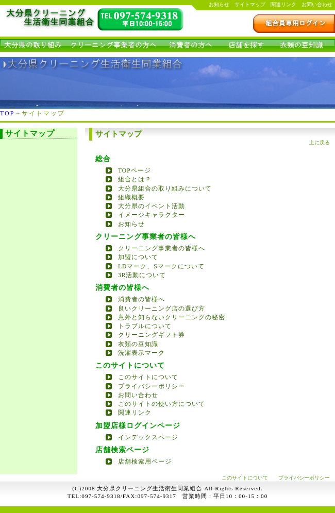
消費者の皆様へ (141, 299)
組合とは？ (135, 179)
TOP (7, 113)
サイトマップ (249, 4)
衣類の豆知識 (138, 344)
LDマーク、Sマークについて (161, 266)
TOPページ (134, 170)
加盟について (138, 257)
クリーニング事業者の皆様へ (161, 248)
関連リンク (283, 4)
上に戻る (319, 142)
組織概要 (131, 197)
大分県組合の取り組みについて (165, 188)
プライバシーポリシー (151, 386)
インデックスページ (148, 437)
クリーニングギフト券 (151, 335)
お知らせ (219, 4)
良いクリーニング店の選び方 (161, 308)
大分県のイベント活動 (151, 206)
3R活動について (142, 275)
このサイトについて (148, 377)
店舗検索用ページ (145, 461)
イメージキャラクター (151, 215)
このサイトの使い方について (161, 404)
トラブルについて (145, 326)
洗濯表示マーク (141, 353)
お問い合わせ (316, 4)
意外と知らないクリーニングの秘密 (171, 317)
